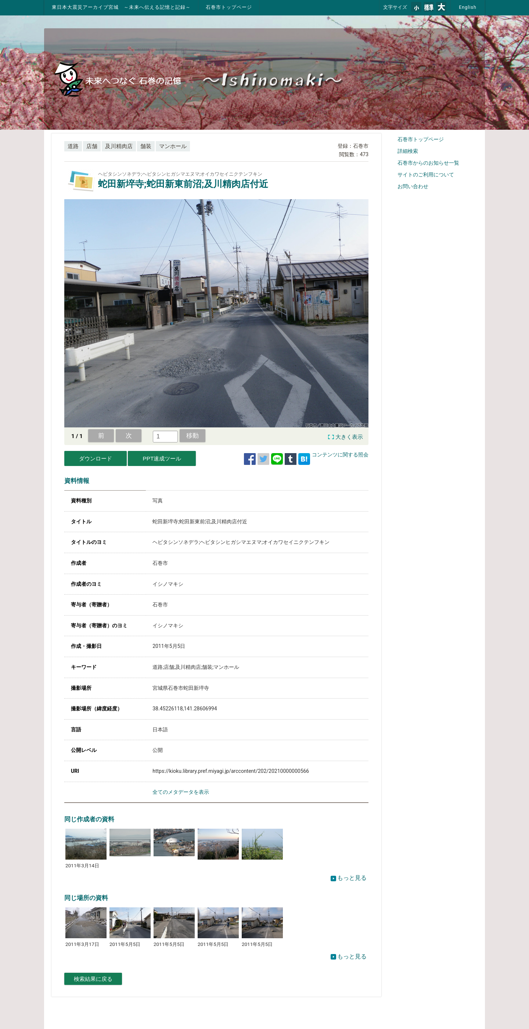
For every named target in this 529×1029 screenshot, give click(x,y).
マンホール (173, 146)
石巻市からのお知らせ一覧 (428, 163)
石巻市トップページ (229, 7)
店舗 (91, 146)
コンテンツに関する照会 (340, 455)
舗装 (145, 146)
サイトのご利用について (425, 175)
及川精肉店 (119, 146)
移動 (192, 435)
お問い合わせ (412, 186)
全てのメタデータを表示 (180, 792)
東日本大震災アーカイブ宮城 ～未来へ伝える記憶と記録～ (121, 7)
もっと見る (349, 877)
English (467, 7)
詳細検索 (407, 151)
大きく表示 (349, 437)
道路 (73, 146)
